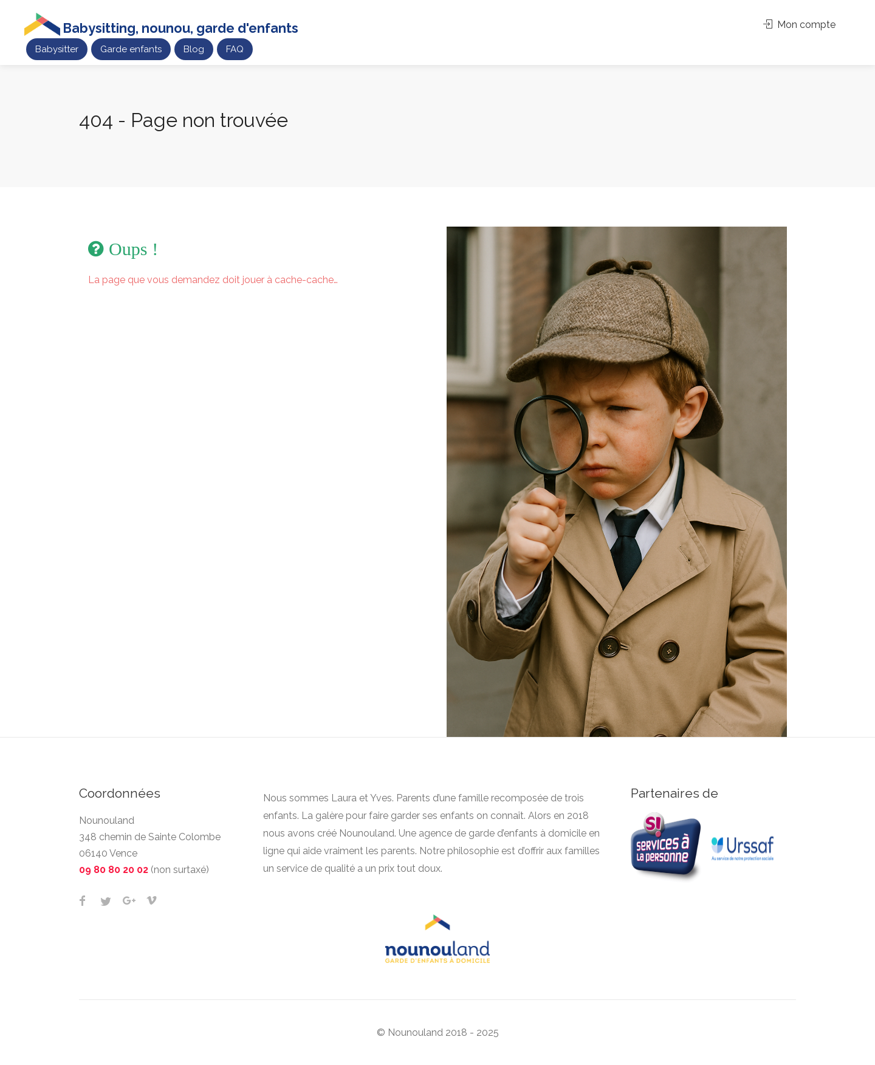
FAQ (235, 49)
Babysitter (56, 49)
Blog (194, 49)
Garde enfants (131, 49)
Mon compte (799, 24)
